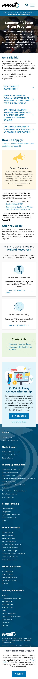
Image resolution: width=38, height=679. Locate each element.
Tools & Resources (11, 527)
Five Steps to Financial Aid (11, 515)
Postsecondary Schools (9, 578)
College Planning (10, 503)
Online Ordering (7, 532)
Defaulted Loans (7, 458)
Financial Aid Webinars (10, 557)
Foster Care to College (9, 551)
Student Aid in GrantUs (10, 440)
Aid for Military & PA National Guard (14, 491)
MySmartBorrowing (8, 538)
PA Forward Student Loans (11, 452)
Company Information (13, 590)
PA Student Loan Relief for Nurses (13, 485)
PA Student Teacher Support (11, 476)
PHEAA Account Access (9, 560)
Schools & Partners (11, 566)
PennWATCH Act (7, 601)
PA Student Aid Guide (9, 518)
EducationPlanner (8, 509)
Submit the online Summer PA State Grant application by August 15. (18, 145)
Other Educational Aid (9, 494)
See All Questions (17, 325)
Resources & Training (9, 581)
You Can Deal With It (9, 542)
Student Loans (9, 447)
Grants (12, 12)
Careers (4, 610)
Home (5, 12)
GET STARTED (19, 416)
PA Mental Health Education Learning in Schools (18, 479)
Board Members (7, 604)
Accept (19, 674)
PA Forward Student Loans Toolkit (13, 554)
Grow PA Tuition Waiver (10, 473)
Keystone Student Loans (10, 455)
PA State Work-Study (9, 482)
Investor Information (9, 614)
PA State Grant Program (24, 12)
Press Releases (7, 620)
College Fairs (6, 512)
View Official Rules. (19, 422)
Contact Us (5, 623)
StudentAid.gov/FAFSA (14, 204)
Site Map (5, 626)
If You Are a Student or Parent (20, 344)
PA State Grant (7, 437)
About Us (5, 595)
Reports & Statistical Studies (11, 617)
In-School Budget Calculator (11, 545)
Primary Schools (7, 574)
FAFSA (4, 521)
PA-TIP (4, 488)
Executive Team (7, 607)
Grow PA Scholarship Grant (11, 470)
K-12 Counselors (7, 571)
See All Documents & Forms (16, 291)
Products (5, 584)
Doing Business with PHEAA (11, 598)
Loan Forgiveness (8, 497)
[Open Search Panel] (27, 5)
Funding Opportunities (13, 464)
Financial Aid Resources (10, 548)
